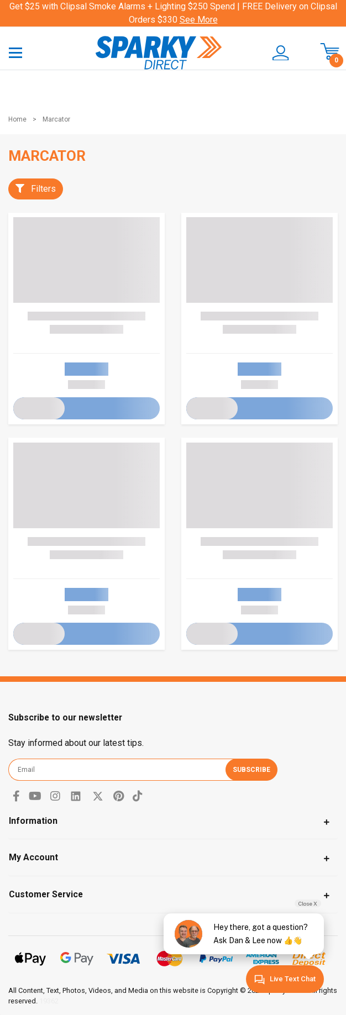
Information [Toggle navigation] (33, 821)
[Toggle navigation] (15, 52)
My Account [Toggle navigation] (33, 857)
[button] (276, 53)
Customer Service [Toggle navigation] (46, 894)
